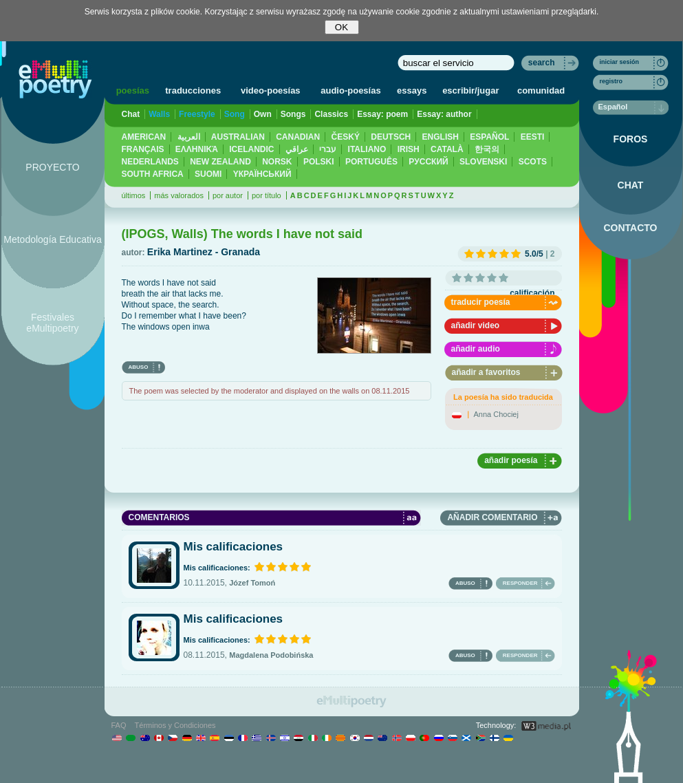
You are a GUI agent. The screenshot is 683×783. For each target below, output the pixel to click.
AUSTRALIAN (238, 137)
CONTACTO (630, 227)
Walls (159, 114)
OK (341, 27)
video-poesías (271, 90)
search (541, 62)
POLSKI (318, 162)
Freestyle (197, 114)
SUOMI (208, 174)
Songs (293, 114)
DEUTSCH (391, 137)
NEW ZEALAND (220, 162)
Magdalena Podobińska (271, 655)
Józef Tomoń (252, 583)
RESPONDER (520, 583)
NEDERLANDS (150, 162)
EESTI (533, 137)
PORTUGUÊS (371, 162)
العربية (188, 137)
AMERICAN (144, 137)
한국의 (487, 149)
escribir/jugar (470, 90)
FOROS (631, 138)
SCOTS (533, 162)
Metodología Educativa (52, 239)
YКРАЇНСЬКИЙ (262, 174)
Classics (331, 114)
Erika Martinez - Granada (203, 251)
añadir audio (475, 349)
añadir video (475, 325)
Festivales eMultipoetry (52, 323)
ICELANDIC (251, 149)
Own (263, 114)
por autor (228, 195)
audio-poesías (350, 90)
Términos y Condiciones (175, 725)
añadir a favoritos (486, 372)
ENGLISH (440, 137)
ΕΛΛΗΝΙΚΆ (196, 149)
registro (611, 81)
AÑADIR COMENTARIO (492, 517)
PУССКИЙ (428, 162)
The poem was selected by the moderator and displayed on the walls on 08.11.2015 (269, 391)
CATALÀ (447, 149)
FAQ (119, 725)
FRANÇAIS (143, 149)
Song (234, 114)
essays (411, 90)
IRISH (409, 149)
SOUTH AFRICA (153, 174)
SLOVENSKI (483, 162)
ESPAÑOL (489, 137)
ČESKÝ (346, 137)
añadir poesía (510, 460)
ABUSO (139, 367)
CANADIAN (298, 137)
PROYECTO (52, 167)
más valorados (179, 195)
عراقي (296, 149)
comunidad (541, 90)
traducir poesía (480, 302)
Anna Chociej (496, 414)
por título (266, 195)
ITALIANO (367, 149)
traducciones (193, 90)
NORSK (277, 162)
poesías (132, 90)
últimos (134, 195)
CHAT (631, 185)
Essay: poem (382, 114)
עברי (327, 149)
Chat (131, 114)
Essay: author (444, 114)
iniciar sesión (620, 61)
